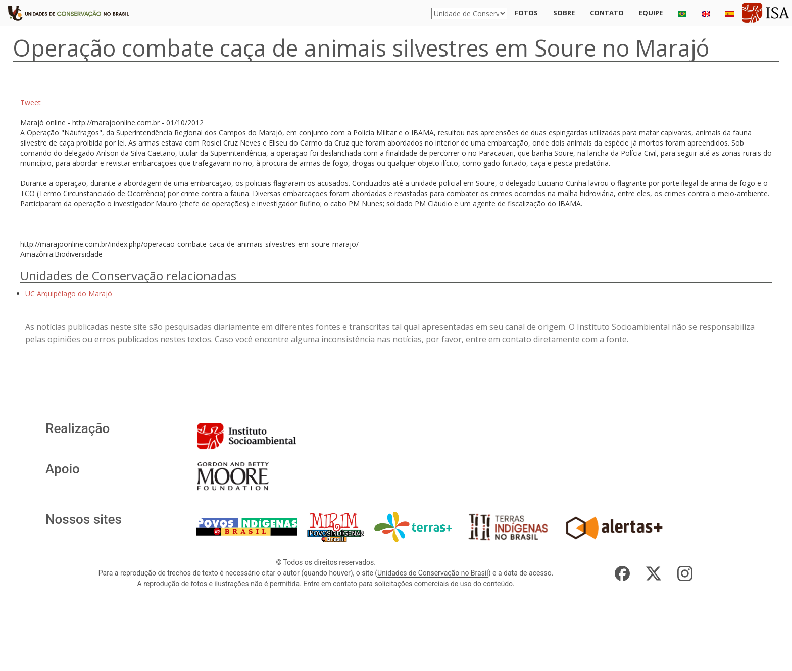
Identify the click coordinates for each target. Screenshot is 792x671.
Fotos (526, 12)
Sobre (564, 12)
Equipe (651, 12)
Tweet (30, 102)
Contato (607, 12)
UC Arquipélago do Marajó (68, 293)
